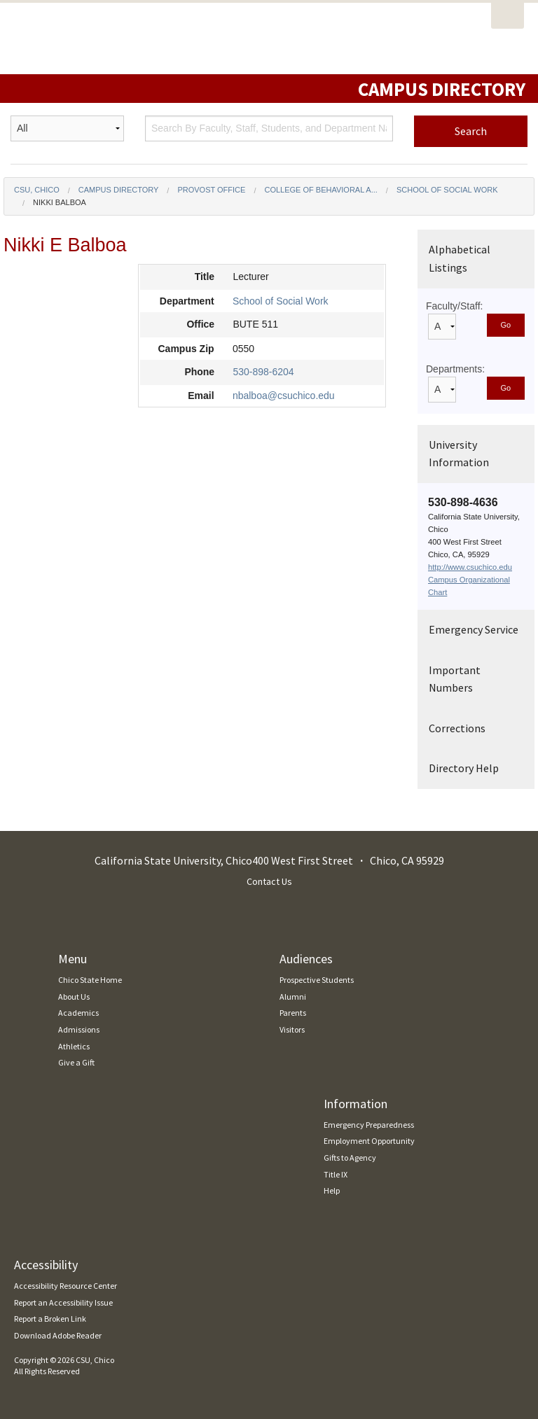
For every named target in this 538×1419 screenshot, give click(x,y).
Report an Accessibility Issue (63, 1302)
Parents (293, 1012)
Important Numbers (455, 679)
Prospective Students (317, 979)
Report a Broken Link (50, 1318)
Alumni (293, 996)
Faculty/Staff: (454, 306)
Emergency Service (473, 629)
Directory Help (464, 768)
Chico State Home (90, 979)
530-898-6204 (263, 371)
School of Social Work (447, 190)
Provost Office (211, 190)
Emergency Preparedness (369, 1124)
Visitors (292, 1029)
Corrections (457, 728)
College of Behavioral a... (320, 190)
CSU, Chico (37, 190)
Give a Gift (76, 1062)
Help (332, 1190)
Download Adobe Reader (58, 1335)
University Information (459, 454)
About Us (74, 996)
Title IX (335, 1174)
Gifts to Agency (350, 1157)
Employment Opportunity (369, 1140)
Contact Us (269, 881)
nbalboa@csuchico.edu (284, 395)
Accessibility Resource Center (65, 1285)
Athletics (74, 1046)
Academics (78, 1012)
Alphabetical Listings (459, 258)
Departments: (455, 369)
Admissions (78, 1029)
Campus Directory (118, 190)
